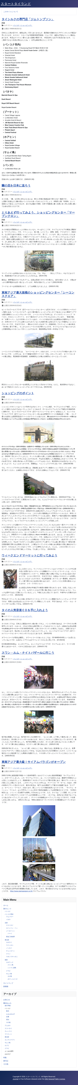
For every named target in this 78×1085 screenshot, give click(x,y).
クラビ (8, 971)
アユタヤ (7, 1025)
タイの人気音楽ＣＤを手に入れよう (25, 610)
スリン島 (10, 965)
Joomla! (16, 1079)
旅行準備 (7, 1005)
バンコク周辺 (9, 914)
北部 (6, 923)
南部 (6, 960)
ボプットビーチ (13, 979)
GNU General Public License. (55, 1079)
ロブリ (7, 1045)
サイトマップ (8, 983)
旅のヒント (7, 909)
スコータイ (9, 925)
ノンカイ (9, 948)
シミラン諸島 (12, 967)
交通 (7, 1016)
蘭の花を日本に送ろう (16, 185)
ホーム (5, 905)
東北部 (7, 940)
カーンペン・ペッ (12, 928)
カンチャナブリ (10, 1040)
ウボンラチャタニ (12, 956)
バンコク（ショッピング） (22, 25)
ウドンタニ (9, 945)
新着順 (5, 986)
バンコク (7, 911)
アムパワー (9, 916)
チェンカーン (10, 951)
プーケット (8, 1034)
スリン (8, 954)
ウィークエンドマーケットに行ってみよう (29, 555)
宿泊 (7, 1019)
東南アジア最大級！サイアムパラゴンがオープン (34, 762)
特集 (5, 1058)
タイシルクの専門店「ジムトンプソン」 (28, 19)
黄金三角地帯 (10, 936)
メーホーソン (10, 931)
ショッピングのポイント (18, 393)
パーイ (10, 933)
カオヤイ (9, 942)
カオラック (9, 962)
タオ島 (10, 976)
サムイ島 (9, 973)
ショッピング (10, 1014)
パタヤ (8, 919)
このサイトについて (10, 12)
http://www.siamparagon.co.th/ (21, 891)
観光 (7, 1011)
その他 (8, 1022)
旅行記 (5, 1061)
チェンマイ (8, 1031)
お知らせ (6, 1000)
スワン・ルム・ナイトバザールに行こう (28, 652)
